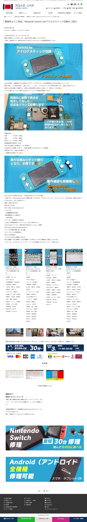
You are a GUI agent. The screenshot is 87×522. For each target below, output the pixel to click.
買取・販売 (71, 8)
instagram (48, 505)
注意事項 (80, 8)
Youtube (48, 500)
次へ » (48, 491)
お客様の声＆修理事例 (11, 507)
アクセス (50, 8)
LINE (47, 507)
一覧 (43, 491)
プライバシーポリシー (52, 509)
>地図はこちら (69, 341)
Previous (3, 287)
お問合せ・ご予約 (60, 8)
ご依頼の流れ (8, 502)
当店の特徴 (8, 498)
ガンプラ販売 (8, 509)
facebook (48, 502)
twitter (47, 498)
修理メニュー (8, 500)
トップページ (8, 16)
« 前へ (39, 491)
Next (83, 287)
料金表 (7, 505)
